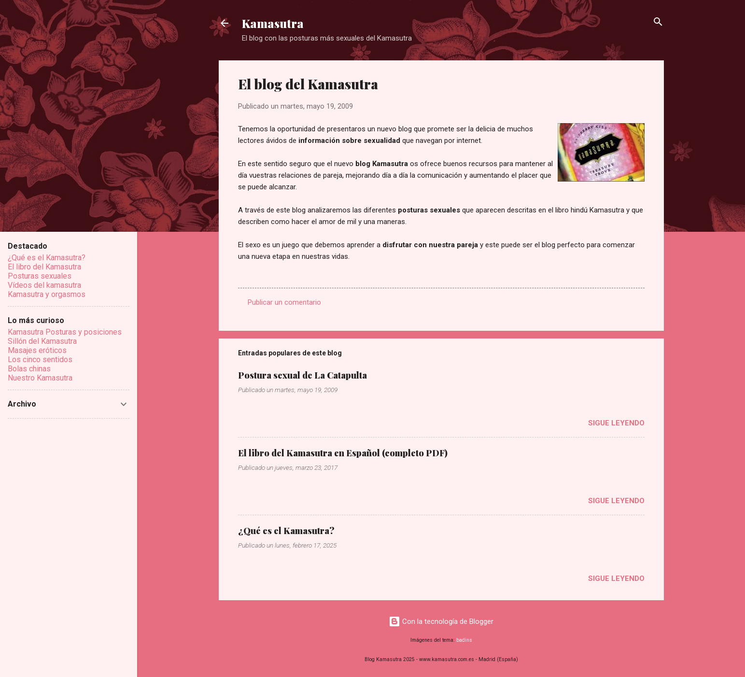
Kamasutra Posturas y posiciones (65, 332)
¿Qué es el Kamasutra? (286, 530)
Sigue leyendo (616, 423)
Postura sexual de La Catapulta (302, 375)
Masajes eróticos (37, 350)
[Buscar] (658, 22)
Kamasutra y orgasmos (46, 294)
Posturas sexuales (39, 276)
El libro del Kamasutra (44, 266)
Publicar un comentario (284, 302)
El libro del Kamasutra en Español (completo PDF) (343, 453)
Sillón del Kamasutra (42, 341)
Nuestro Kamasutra (40, 377)
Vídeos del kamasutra (44, 285)
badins (464, 640)
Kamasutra (273, 23)
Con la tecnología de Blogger (441, 621)
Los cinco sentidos (40, 359)
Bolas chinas (29, 368)
